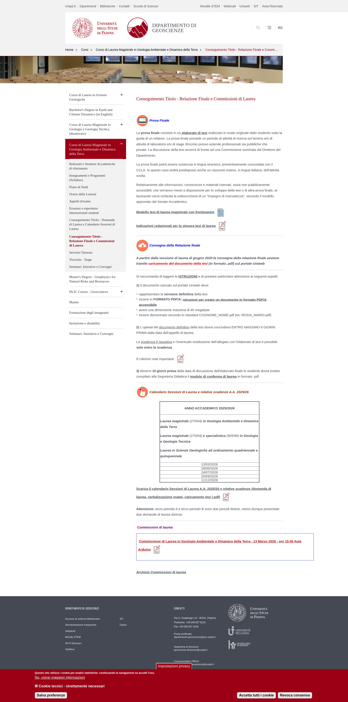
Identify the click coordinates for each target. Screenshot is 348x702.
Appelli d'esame (80, 201)
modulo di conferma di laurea (213, 376)
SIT (256, 6)
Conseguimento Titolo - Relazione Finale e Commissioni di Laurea (250, 49)
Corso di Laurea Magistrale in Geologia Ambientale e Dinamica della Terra (147, 49)
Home (69, 49)
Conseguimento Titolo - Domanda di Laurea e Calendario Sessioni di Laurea (92, 224)
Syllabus (70, 649)
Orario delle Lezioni (82, 194)
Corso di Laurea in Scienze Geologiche (88, 97)
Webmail (230, 6)
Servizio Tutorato (81, 252)
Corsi (84, 49)
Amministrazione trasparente (80, 624)
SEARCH (275, 32)
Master (74, 302)
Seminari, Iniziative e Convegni (90, 266)
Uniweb (244, 6)
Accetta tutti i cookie (256, 698)
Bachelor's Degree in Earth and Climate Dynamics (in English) (90, 112)
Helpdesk (70, 631)
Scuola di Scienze (145, 6)
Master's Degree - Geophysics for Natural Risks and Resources (92, 279)
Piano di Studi (78, 187)
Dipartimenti (87, 6)
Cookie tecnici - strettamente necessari (72, 689)
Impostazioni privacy (174, 669)
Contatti (124, 6)
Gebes (123, 624)
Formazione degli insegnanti (89, 312)
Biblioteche (107, 6)
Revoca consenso (295, 698)
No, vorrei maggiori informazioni (60, 680)
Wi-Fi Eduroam (73, 643)
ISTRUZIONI (187, 276)
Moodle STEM (210, 6)
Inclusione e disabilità (84, 323)
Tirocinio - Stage (80, 259)
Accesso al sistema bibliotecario (82, 618)
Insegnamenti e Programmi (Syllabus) (87, 178)
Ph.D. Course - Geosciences (88, 292)
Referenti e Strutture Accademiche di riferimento (92, 166)
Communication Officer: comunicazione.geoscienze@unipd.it (194, 663)
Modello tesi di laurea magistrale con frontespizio (175, 212)
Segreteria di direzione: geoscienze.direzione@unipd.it (190, 648)
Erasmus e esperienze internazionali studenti (84, 211)
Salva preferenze (51, 698)
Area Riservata (272, 6)
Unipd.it (70, 6)
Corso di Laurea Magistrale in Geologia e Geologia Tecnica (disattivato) (90, 129)
